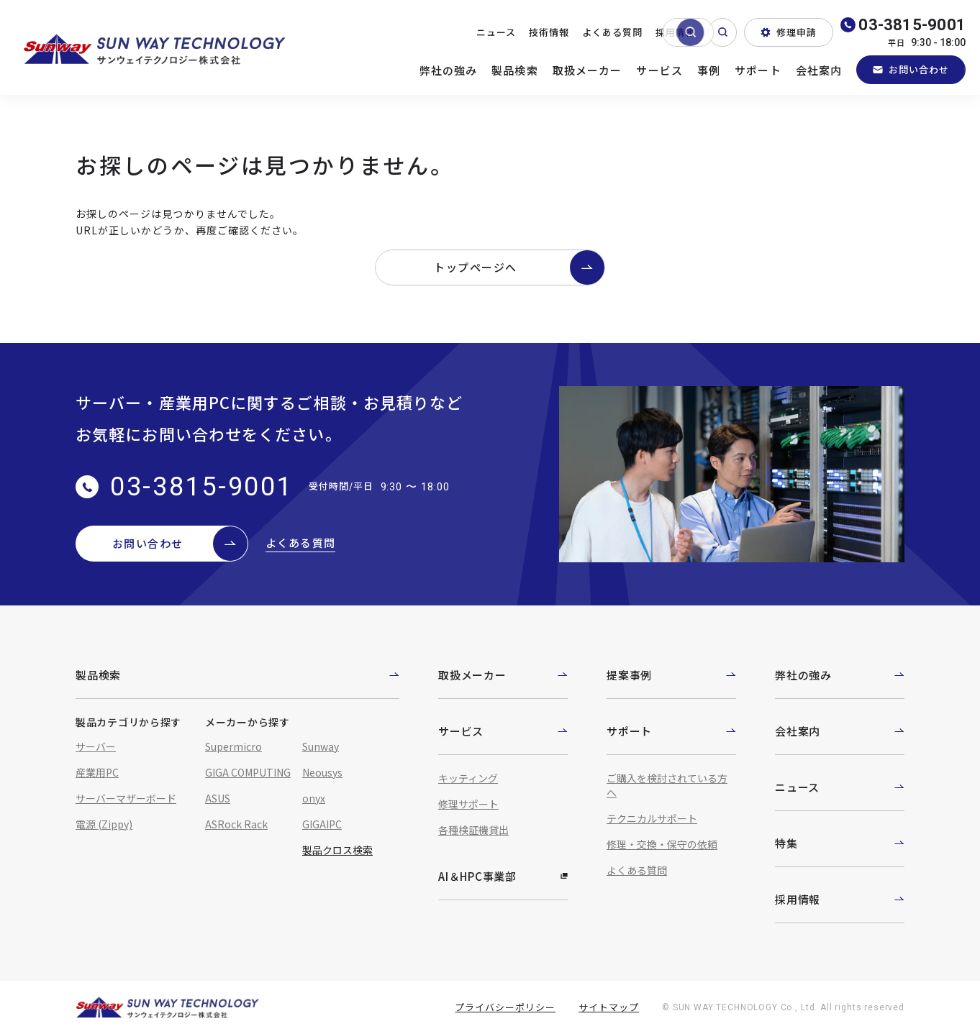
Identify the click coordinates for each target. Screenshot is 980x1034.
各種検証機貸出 (473, 830)
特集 (839, 843)
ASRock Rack (236, 824)
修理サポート (468, 804)
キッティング (468, 778)
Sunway (320, 746)
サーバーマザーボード (126, 798)
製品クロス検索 (337, 850)
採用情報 (675, 32)
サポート (758, 70)
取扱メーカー (587, 70)
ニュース (496, 32)
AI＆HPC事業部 (503, 876)
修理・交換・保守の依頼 (662, 844)
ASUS (217, 798)
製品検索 (514, 70)
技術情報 (549, 32)
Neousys (322, 772)
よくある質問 (612, 32)
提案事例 (671, 674)
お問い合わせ (911, 69)
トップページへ (519, 267)
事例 (708, 70)
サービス (659, 70)
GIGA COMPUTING (248, 772)
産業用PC (97, 772)
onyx (313, 798)
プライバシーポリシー (505, 1007)
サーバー (96, 746)
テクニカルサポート (652, 818)
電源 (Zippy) (104, 824)
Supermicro (233, 746)
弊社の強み (448, 70)
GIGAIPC (322, 824)
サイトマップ (609, 1007)
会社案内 (819, 70)
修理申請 (789, 32)
